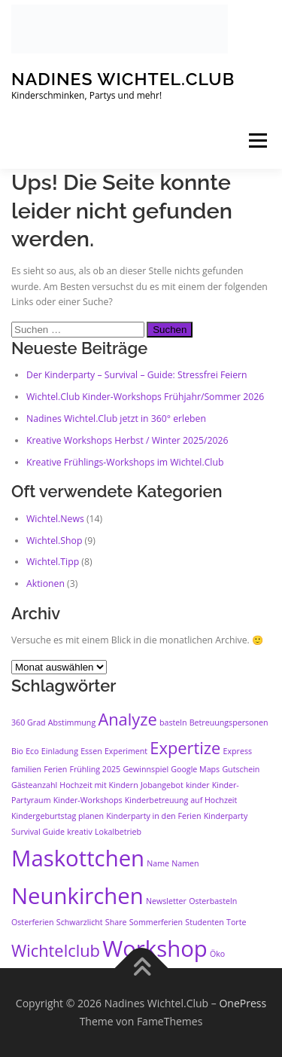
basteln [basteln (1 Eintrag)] (173, 722)
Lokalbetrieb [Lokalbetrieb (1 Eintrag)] (118, 831)
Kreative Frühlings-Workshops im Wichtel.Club (124, 462)
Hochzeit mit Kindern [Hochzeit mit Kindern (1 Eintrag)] (98, 785)
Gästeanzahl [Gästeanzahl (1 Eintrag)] (34, 785)
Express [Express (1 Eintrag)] (238, 751)
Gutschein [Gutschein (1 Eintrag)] (240, 769)
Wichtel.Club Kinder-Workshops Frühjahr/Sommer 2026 (145, 396)
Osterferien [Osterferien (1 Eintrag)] (32, 922)
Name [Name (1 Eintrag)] (158, 863)
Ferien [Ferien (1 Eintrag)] (55, 769)
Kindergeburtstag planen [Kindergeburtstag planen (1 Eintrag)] (57, 816)
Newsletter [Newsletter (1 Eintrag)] (166, 901)
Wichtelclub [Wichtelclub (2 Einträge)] (55, 950)
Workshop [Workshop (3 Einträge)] (155, 948)
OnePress (242, 1003)
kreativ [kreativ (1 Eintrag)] (79, 831)
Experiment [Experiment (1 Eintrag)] (126, 751)
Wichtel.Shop (54, 540)
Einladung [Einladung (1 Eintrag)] (59, 751)
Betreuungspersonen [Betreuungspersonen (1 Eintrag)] (229, 722)
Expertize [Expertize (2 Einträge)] (185, 748)
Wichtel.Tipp (52, 561)
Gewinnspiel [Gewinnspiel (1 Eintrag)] (145, 769)
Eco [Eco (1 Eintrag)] (32, 751)
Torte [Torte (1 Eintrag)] (236, 922)
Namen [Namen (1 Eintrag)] (185, 863)
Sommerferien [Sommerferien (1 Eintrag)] (156, 922)
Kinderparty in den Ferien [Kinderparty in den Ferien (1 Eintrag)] (153, 816)
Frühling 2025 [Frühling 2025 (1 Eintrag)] (94, 769)
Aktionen (45, 583)
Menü (256, 140)
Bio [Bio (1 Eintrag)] (17, 751)
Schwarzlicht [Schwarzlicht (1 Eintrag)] (79, 922)
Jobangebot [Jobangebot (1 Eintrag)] (162, 785)
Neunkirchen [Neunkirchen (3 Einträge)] (77, 896)
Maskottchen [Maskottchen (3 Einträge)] (77, 858)
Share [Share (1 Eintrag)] (116, 922)
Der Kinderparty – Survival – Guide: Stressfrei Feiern (136, 374)
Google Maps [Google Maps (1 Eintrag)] (195, 769)
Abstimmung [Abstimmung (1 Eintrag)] (72, 722)
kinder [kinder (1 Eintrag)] (198, 785)
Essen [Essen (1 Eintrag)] (91, 751)
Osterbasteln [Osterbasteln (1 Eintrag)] (213, 901)
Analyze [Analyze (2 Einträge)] (127, 719)
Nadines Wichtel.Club (123, 79)
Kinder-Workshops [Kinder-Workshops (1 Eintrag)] (88, 800)
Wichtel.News (55, 518)
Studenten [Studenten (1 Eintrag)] (204, 922)
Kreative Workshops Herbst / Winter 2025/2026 (127, 440)
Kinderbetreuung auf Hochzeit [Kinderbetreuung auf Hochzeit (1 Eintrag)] (181, 800)
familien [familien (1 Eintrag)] (26, 769)
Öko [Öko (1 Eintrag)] (217, 954)
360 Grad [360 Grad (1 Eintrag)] (28, 722)
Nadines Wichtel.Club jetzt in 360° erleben (116, 418)
